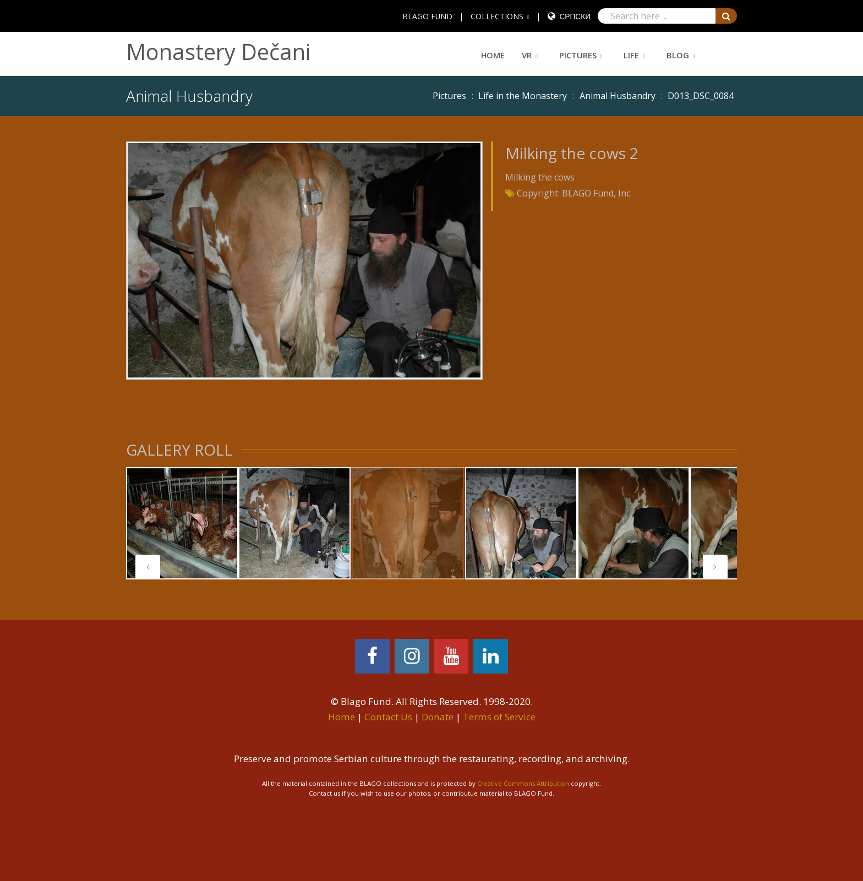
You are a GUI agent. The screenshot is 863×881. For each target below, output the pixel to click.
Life (631, 55)
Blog (678, 55)
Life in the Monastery (522, 96)
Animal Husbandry (618, 96)
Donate (438, 716)
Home (493, 55)
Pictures (578, 55)
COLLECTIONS (497, 16)
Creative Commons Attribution (523, 783)
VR (527, 55)
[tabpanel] (182, 523)
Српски (575, 16)
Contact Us (388, 716)
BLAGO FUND (427, 16)
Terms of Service (499, 716)
